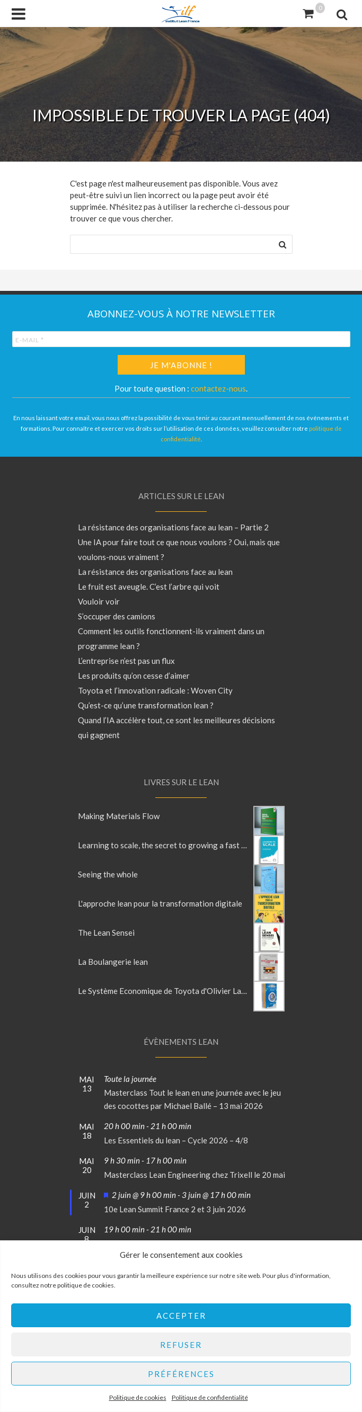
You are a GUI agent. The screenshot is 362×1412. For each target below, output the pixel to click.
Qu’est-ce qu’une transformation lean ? (146, 705)
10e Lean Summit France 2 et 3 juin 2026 (175, 1209)
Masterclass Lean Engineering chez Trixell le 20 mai (194, 1174)
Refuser (181, 1344)
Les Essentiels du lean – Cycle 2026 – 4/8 (176, 1140)
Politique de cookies (137, 1397)
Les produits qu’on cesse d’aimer (134, 675)
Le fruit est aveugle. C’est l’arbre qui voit (148, 586)
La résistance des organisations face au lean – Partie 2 (173, 527)
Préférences (181, 1374)
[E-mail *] (181, 339)
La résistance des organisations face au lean (155, 571)
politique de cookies (85, 1285)
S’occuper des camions (116, 616)
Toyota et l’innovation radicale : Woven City (155, 690)
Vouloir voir (99, 601)
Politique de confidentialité (210, 1397)
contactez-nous (218, 388)
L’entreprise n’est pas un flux (126, 660)
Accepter (181, 1315)
